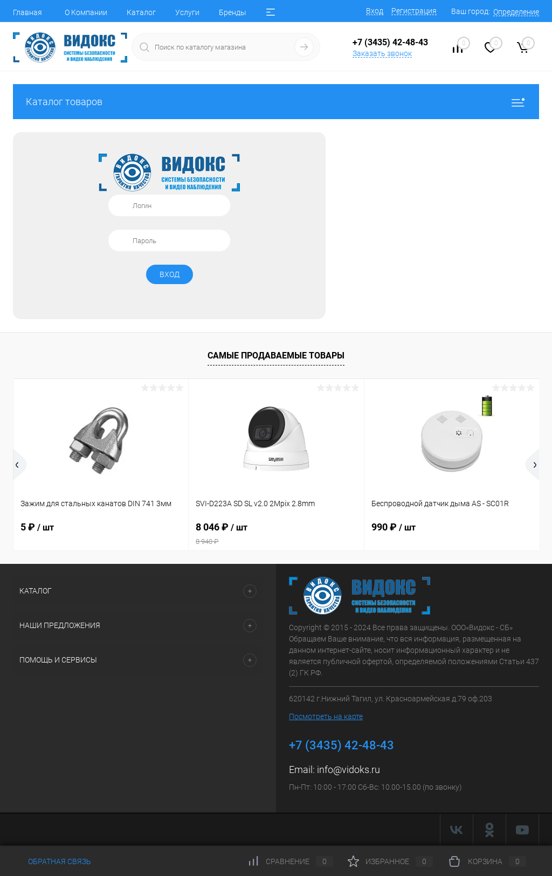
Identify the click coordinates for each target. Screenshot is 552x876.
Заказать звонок (382, 53)
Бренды (232, 12)
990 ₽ (393, 527)
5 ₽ (37, 527)
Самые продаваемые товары (276, 355)
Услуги (187, 12)
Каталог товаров (276, 101)
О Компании (86, 12)
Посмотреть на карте (326, 716)
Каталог (141, 12)
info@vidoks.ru (348, 769)
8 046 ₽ (276, 533)
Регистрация (414, 10)
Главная (27, 12)
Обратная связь (52, 861)
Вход (374, 10)
